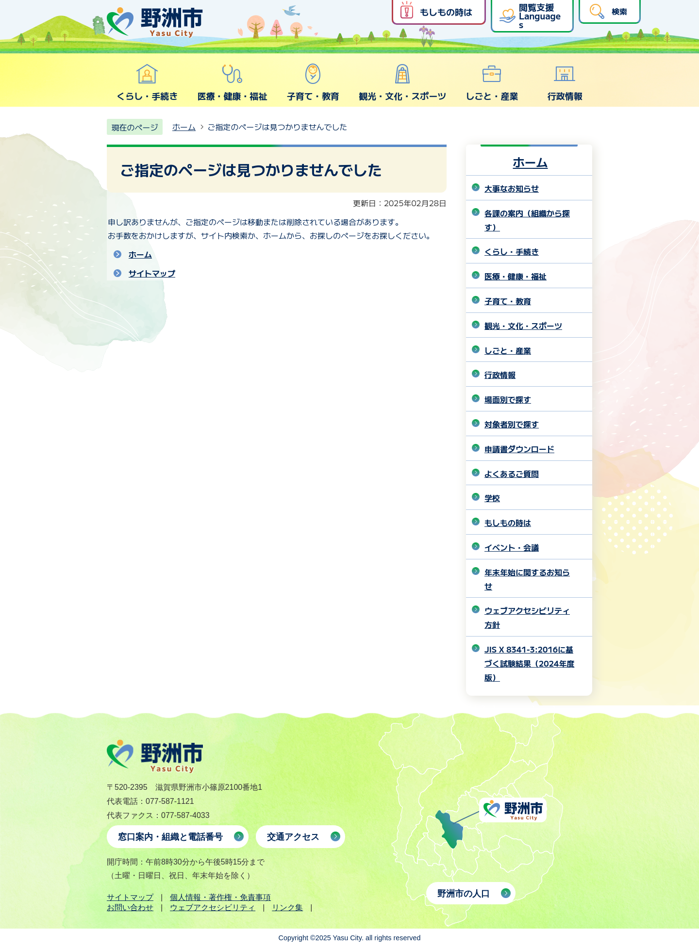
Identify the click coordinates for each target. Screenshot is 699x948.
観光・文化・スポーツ (402, 82)
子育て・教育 (313, 82)
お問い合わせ (130, 907)
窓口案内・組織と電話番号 (170, 837)
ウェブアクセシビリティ (212, 907)
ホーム (184, 126)
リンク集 (287, 907)
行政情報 (565, 82)
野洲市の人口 (463, 894)
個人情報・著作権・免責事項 (220, 897)
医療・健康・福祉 (232, 82)
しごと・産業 (492, 82)
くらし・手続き (147, 82)
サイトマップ (152, 273)
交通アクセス (293, 837)
